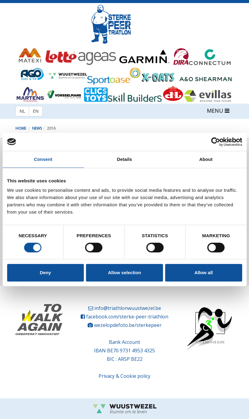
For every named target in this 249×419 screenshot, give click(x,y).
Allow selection (124, 272)
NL (22, 111)
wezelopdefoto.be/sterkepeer (128, 325)
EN (36, 111)
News (37, 128)
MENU (218, 110)
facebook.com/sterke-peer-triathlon (127, 316)
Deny (45, 272)
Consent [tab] (43, 159)
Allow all (203, 272)
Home (20, 128)
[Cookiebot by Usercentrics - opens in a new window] (215, 141)
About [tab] (206, 159)
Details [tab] (124, 159)
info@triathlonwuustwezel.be (127, 308)
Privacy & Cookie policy (124, 376)
